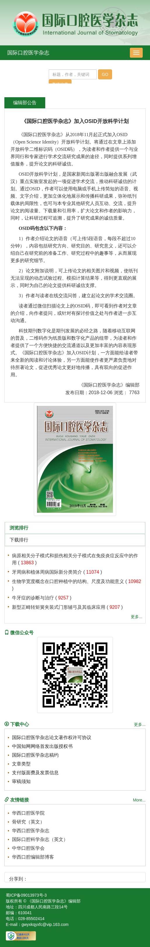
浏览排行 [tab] (19, 527)
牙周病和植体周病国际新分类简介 (47, 572)
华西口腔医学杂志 (30, 830)
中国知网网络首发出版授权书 (42, 746)
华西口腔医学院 (28, 813)
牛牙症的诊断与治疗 (33, 597)
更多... (136, 616)
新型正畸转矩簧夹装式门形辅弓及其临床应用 (58, 607)
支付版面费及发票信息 (35, 772)
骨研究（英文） (28, 821)
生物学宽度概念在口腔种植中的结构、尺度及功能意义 (68, 581)
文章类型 (21, 763)
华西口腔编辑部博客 (33, 856)
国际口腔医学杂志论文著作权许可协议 (51, 737)
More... (139, 800)
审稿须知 (21, 781)
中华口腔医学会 (28, 848)
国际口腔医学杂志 (28, 53)
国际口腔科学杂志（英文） (40, 839)
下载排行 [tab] (19, 539)
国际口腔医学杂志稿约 (35, 755)
